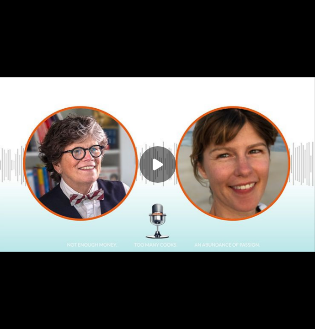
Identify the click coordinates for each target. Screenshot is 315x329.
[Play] (157, 164)
